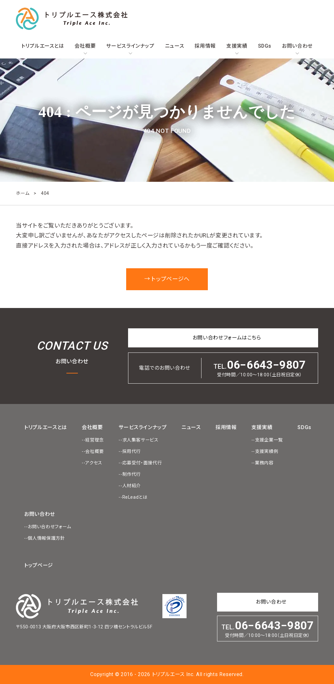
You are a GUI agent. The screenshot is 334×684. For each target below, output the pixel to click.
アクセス (93, 462)
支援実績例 (266, 451)
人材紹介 (131, 485)
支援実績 (237, 46)
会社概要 (85, 46)
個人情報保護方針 (46, 538)
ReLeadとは (134, 497)
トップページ (38, 565)
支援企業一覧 (269, 439)
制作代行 (131, 474)
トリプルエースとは (42, 46)
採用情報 (205, 46)
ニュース (174, 46)
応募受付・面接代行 (142, 462)
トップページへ (170, 279)
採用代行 (131, 451)
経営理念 (94, 439)
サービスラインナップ (130, 46)
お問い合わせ (297, 46)
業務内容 (264, 462)
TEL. (259, 368)
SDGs (265, 46)
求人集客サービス (140, 439)
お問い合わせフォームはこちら (227, 338)
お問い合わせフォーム (49, 526)
